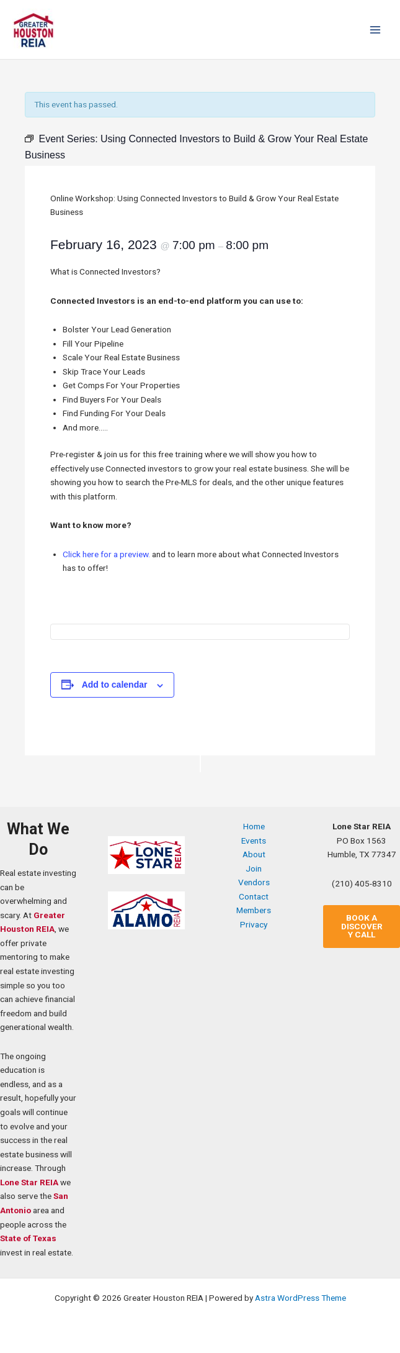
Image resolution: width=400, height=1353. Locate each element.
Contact (254, 896)
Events (253, 840)
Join (254, 868)
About (253, 854)
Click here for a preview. (106, 554)
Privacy (253, 924)
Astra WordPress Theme (300, 1298)
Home (254, 826)
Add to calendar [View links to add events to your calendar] (115, 685)
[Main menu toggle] (375, 29)
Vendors (254, 882)
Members (253, 910)
